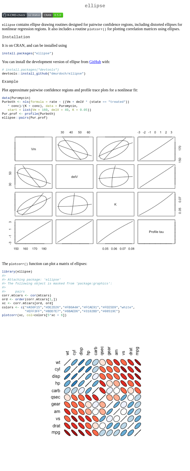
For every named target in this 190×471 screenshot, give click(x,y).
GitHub (95, 64)
